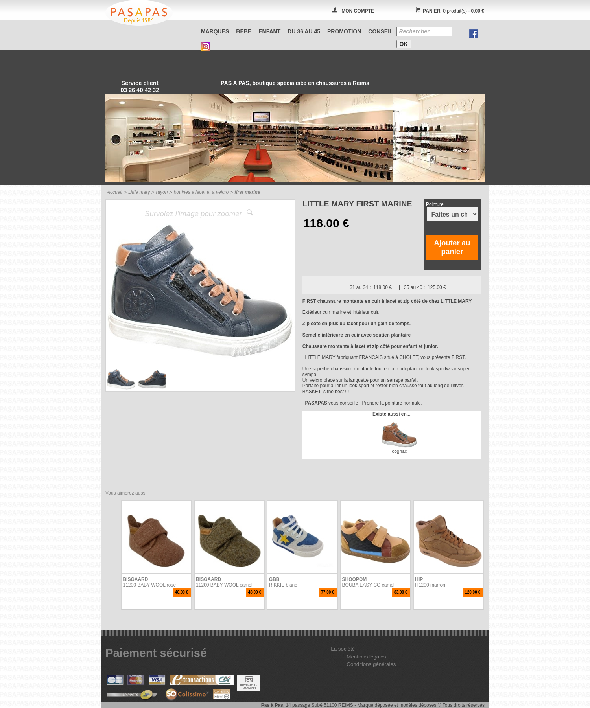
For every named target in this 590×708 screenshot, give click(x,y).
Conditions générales (371, 664)
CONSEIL (380, 31)
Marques (215, 31)
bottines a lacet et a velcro (201, 192)
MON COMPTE (357, 11)
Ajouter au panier (452, 247)
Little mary (139, 192)
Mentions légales (366, 657)
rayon (162, 192)
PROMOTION (344, 31)
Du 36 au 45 (304, 31)
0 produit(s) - (448, 11)
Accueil (114, 192)
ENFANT (269, 31)
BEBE (243, 31)
